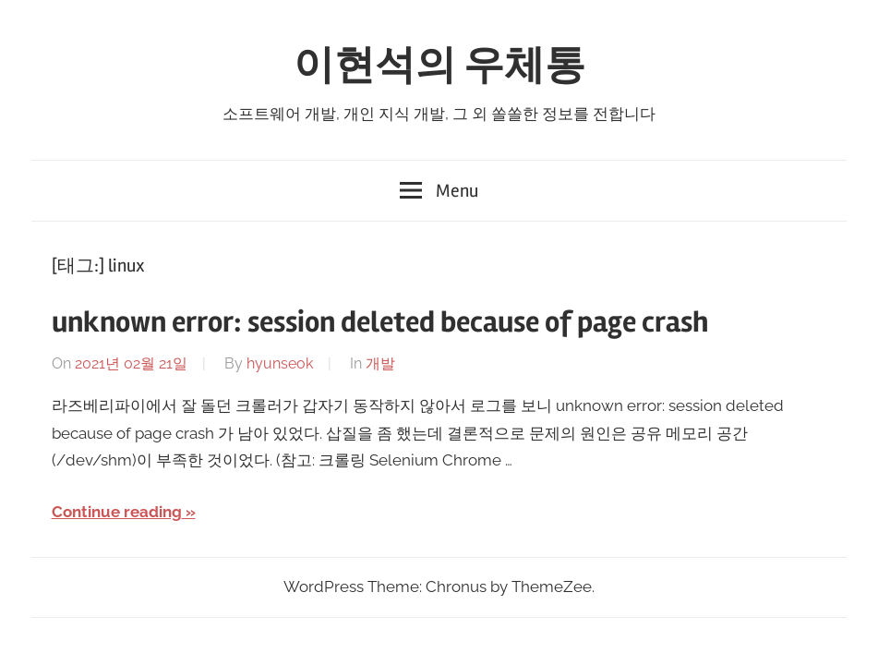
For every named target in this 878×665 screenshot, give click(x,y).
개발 (380, 363)
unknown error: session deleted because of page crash (380, 322)
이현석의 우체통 (439, 66)
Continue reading (117, 511)
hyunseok (280, 363)
